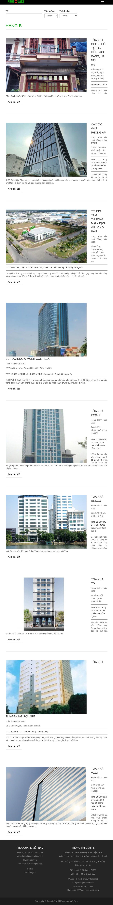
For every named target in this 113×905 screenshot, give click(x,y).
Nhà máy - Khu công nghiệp (30, 864)
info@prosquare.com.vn (83, 883)
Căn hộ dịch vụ (30, 860)
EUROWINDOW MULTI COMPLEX (28, 359)
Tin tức (30, 869)
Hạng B (39, 857)
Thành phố (65, 11)
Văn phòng (49, 11)
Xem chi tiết (14, 102)
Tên (7, 11)
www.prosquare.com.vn (83, 887)
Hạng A (31, 857)
